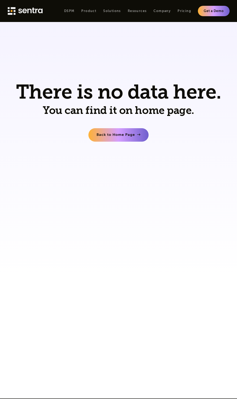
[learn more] (118, 134)
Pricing (184, 11)
